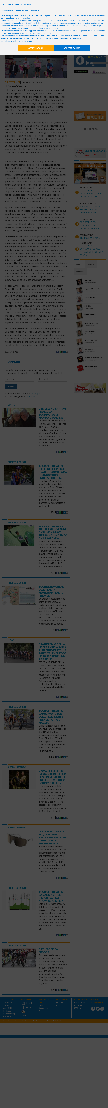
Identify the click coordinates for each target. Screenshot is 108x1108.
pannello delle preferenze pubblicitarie (16, 41)
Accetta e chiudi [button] (72, 48)
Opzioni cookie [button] (36, 48)
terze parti (37, 21)
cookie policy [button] (25, 18)
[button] (17, 4)
